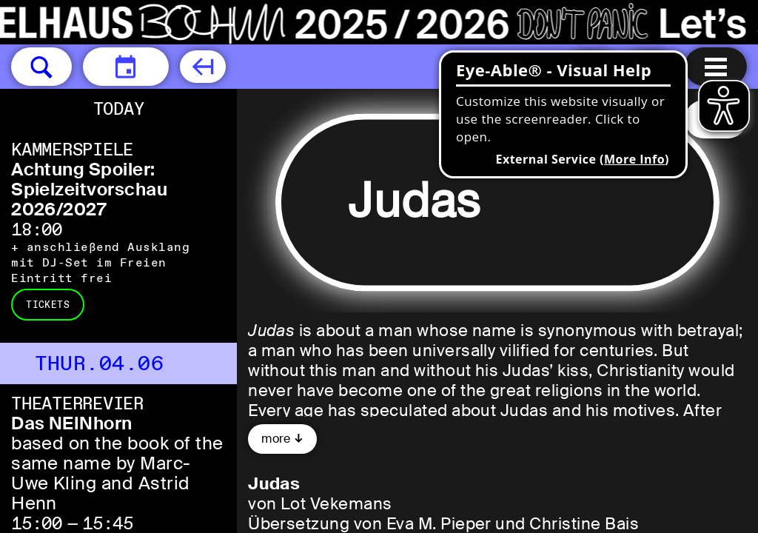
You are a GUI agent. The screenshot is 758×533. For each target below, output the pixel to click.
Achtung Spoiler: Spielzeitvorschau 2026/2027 (89, 189)
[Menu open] (716, 66)
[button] (41, 66)
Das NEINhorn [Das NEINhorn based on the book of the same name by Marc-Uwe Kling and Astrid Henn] (72, 423)
